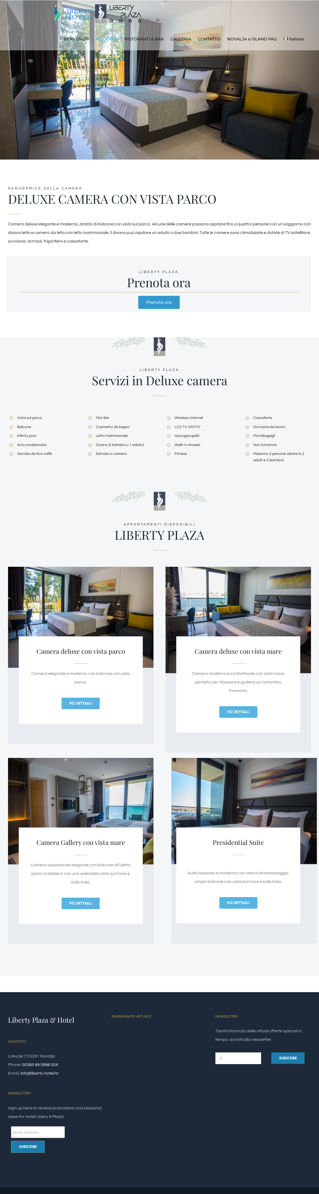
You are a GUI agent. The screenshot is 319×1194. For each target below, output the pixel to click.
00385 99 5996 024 (40, 1065)
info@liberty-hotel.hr (39, 1073)
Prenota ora (159, 302)
